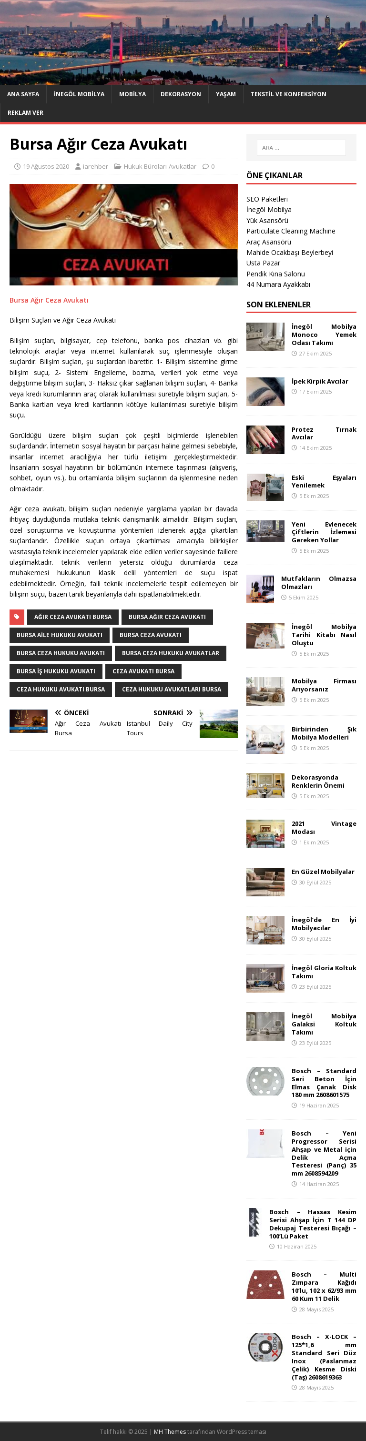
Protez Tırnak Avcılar (324, 433)
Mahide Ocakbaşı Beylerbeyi (289, 252)
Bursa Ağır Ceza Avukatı (49, 299)
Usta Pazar (263, 262)
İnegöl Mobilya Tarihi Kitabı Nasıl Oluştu (324, 634)
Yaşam (226, 94)
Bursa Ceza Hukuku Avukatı (61, 653)
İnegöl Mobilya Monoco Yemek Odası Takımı (324, 334)
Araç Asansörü (268, 241)
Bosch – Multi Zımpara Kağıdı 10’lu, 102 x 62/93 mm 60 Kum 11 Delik (324, 1286)
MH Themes (170, 1432)
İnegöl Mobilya (79, 94)
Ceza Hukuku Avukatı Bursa (61, 689)
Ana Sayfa (23, 94)
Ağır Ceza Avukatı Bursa (73, 617)
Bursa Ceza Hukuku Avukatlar (170, 653)
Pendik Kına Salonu (275, 273)
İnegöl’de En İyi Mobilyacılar (324, 923)
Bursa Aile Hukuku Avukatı (59, 635)
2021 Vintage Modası (324, 827)
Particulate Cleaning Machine (291, 230)
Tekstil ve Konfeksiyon (288, 94)
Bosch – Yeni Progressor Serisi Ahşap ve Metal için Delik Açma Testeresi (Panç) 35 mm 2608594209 (324, 1153)
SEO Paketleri (267, 198)
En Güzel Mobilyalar (323, 871)
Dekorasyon (181, 94)
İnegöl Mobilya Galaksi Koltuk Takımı (324, 1024)
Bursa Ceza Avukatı (151, 635)
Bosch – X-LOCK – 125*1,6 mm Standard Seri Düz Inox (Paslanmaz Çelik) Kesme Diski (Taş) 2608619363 (324, 1356)
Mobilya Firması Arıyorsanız (324, 685)
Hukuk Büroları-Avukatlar (160, 166)
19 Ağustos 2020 (46, 166)
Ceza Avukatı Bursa (143, 671)
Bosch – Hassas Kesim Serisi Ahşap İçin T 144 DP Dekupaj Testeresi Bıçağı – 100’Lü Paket (312, 1224)
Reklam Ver (25, 113)
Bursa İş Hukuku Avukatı (56, 671)
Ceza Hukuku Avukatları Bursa (171, 689)
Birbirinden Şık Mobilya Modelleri (324, 733)
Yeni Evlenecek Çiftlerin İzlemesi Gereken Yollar (324, 532)
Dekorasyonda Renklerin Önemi (318, 781)
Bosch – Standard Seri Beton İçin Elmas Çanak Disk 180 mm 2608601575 (324, 1082)
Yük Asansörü (267, 220)
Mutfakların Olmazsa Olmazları (318, 582)
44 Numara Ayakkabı (278, 284)
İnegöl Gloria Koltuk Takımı (324, 972)
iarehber (95, 166)
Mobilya (132, 94)
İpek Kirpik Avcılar (320, 381)
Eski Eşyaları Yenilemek (324, 481)
